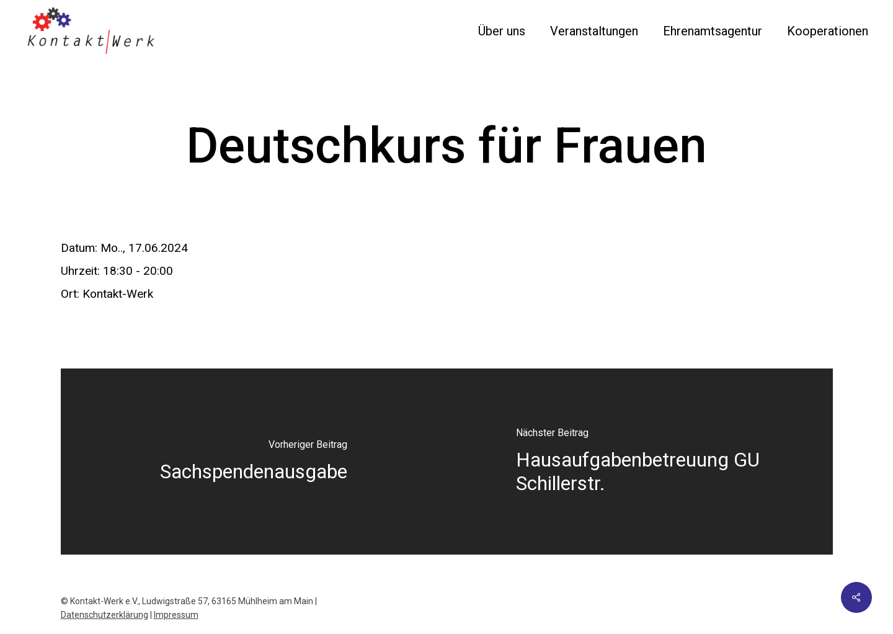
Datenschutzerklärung (104, 615)
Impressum (176, 615)
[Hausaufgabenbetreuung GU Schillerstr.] (639, 461)
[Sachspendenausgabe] (254, 461)
